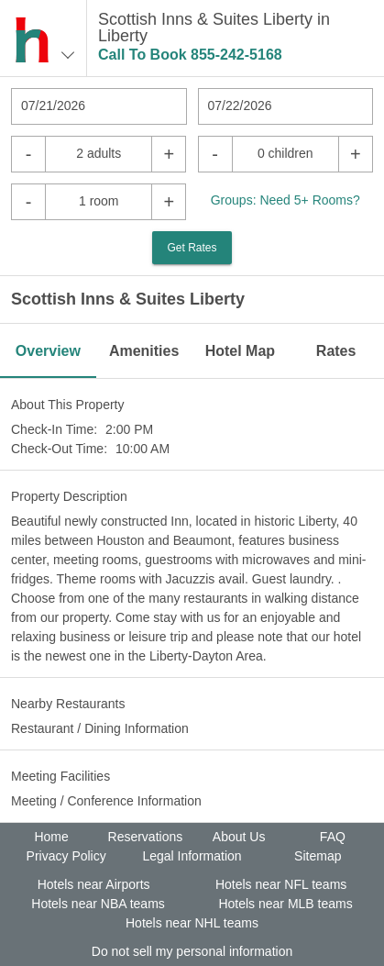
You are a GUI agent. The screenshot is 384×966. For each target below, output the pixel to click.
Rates (336, 351)
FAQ (333, 836)
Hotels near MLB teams (285, 903)
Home (51, 836)
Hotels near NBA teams (98, 903)
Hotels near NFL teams (280, 884)
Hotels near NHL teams (192, 923)
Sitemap (317, 856)
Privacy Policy (66, 856)
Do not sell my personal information (192, 951)
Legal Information (191, 856)
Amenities (144, 351)
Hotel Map (240, 351)
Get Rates (191, 247)
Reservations (145, 836)
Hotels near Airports (94, 884)
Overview (48, 351)
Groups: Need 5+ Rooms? (285, 200)
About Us (239, 836)
